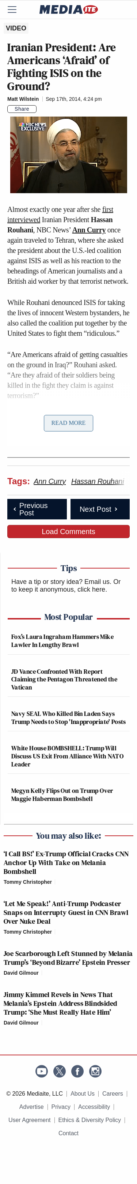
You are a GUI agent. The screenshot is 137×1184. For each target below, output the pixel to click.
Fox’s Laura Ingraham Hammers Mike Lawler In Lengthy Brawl (62, 640)
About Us (83, 1094)
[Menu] (16, 9)
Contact (68, 1133)
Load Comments (68, 531)
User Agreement (29, 1120)
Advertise (31, 1107)
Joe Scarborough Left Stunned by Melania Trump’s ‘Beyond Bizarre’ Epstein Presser (68, 957)
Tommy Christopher (28, 882)
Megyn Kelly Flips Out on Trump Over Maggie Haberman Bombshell (62, 794)
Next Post (99, 509)
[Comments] (41, 109)
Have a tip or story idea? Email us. (61, 581)
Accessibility (94, 1107)
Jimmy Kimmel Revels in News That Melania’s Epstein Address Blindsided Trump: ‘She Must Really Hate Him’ (60, 1003)
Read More (69, 423)
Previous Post (30, 509)
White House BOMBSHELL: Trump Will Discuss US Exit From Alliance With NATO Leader (67, 755)
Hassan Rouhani (97, 481)
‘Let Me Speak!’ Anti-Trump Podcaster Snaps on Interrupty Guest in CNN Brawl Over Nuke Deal (66, 912)
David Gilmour (21, 973)
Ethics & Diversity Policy (89, 1120)
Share (22, 109)
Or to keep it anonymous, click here (66, 585)
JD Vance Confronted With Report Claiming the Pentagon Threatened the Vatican (64, 679)
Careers (112, 1094)
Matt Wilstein (23, 99)
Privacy (61, 1107)
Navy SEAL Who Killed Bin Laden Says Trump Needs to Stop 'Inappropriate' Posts (68, 717)
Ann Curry (89, 230)
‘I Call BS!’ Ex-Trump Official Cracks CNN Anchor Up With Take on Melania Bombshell (66, 862)
